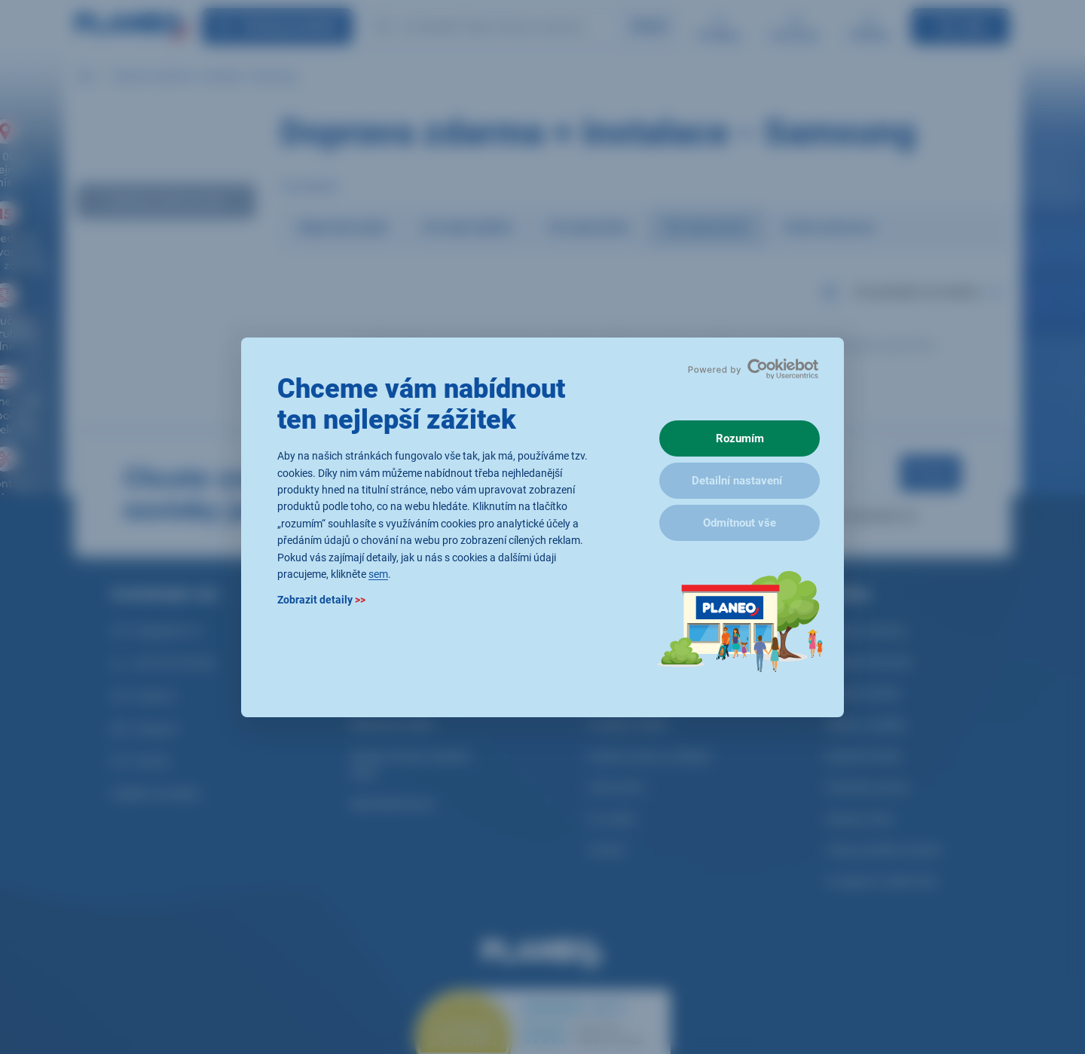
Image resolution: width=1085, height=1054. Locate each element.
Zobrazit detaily (321, 600)
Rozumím (740, 438)
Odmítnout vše (739, 523)
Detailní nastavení (737, 480)
